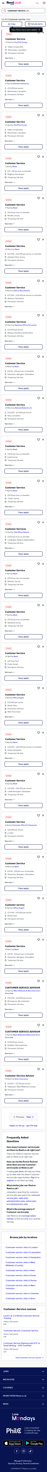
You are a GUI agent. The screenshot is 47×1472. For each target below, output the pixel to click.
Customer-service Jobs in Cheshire (22, 1293)
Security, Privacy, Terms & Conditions (23, 1463)
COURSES (23, 1387)
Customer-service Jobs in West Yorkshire (20, 1287)
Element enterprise (21, 83)
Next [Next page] (30, 1117)
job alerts (19, 1171)
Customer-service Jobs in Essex (21, 1275)
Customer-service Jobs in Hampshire (23, 1257)
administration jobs (16, 1201)
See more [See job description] (10, 58)
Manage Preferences (22, 1461)
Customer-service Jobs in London (22, 1247)
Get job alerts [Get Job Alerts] (35, 24)
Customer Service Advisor (19, 1075)
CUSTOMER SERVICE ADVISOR (22, 987)
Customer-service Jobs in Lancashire (23, 1252)
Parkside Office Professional (25, 825)
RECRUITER (23, 1379)
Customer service (15, 904)
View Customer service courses (30, 1358)
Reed (15, 166)
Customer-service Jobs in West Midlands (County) (20, 1264)
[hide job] (43, 32)
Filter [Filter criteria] (12, 24)
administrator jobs (19, 1204)
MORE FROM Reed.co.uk (23, 1395)
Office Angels (18, 698)
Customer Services (15, 321)
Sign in (34, 1177)
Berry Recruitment (22, 290)
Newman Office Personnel (25, 325)
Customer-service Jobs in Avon (20, 1298)
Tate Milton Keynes (21, 532)
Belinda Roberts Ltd (23, 408)
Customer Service (15, 39)
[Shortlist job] (38, 32)
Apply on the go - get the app (23, 1125)
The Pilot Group (20, 42)
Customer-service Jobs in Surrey (21, 1280)
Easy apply (24, 64)
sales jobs (23, 1198)
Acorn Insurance (21, 1079)
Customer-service (16, 19)
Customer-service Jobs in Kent (20, 1270)
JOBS (23, 1371)
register (10, 1180)
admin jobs (31, 1201)
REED (23, 1404)
